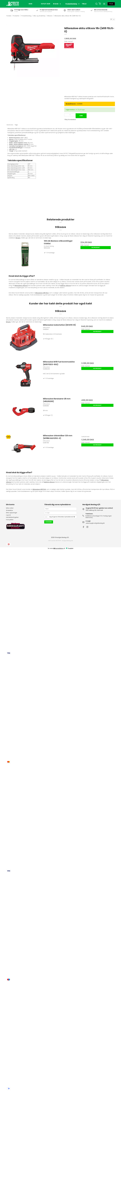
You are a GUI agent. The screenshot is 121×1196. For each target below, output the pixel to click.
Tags (16, 125)
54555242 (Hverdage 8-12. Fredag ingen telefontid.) (98, 517)
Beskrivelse (10, 125)
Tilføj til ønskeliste (70, 119)
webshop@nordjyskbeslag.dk (95, 523)
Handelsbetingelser (12, 517)
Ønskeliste (9, 510)
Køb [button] (81, 116)
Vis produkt (95, 247)
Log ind (8, 515)
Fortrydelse (9, 520)
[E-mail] (60, 513)
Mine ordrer (10, 508)
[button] (111, 19)
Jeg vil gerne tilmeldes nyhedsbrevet (62, 517)
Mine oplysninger (11, 513)
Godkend (48, 522)
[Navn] (60, 509)
